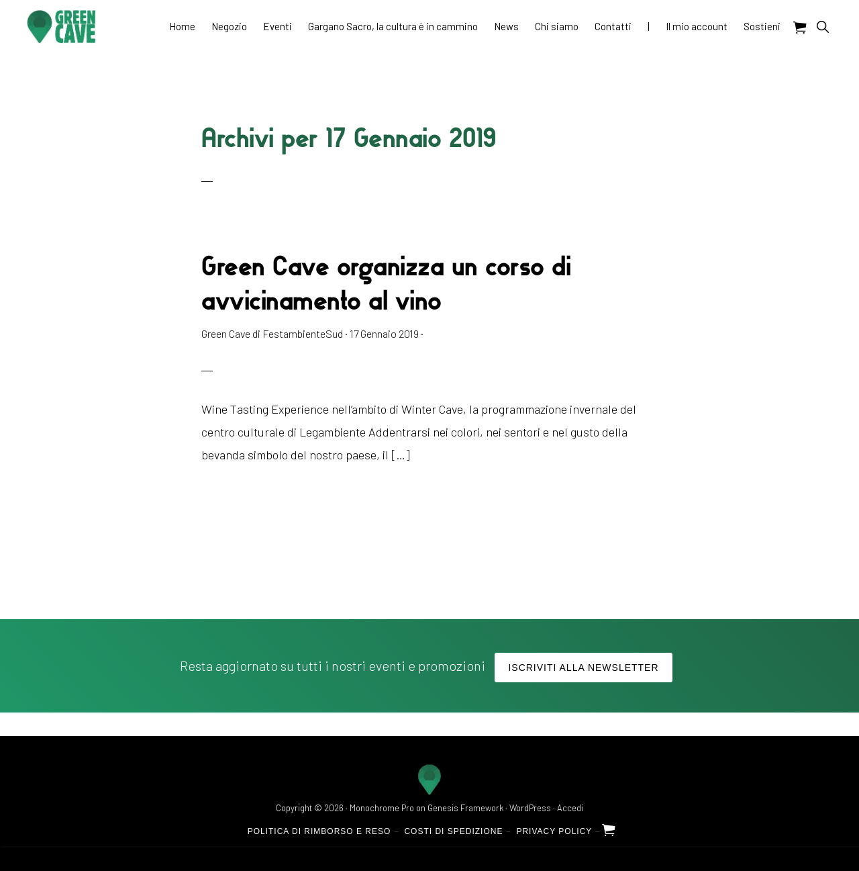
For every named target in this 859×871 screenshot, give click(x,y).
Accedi (570, 808)
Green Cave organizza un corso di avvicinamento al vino (385, 282)
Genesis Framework (465, 808)
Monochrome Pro (382, 808)
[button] (822, 26)
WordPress (530, 808)
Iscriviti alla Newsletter (583, 667)
